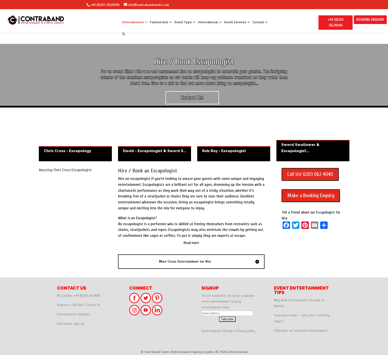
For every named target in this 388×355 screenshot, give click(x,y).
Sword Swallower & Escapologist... (300, 147)
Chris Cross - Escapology (75, 136)
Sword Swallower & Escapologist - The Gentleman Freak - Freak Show (312, 136)
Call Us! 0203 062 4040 (310, 174)
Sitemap (227, 331)
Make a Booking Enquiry (310, 195)
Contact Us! (192, 98)
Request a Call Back (70, 305)
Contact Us (93, 305)
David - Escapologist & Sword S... (154, 151)
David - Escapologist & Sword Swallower (154, 136)
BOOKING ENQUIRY (370, 20)
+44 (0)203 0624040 (105, 5)
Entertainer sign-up (70, 324)
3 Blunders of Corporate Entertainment (300, 330)
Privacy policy (246, 331)
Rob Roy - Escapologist (233, 136)
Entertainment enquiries (73, 314)
